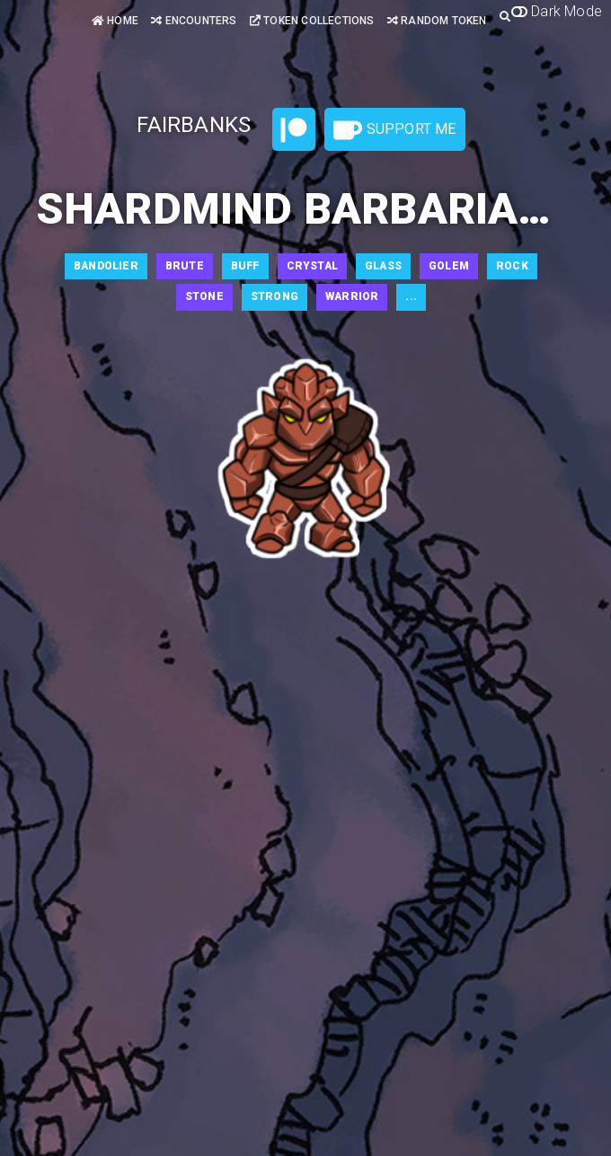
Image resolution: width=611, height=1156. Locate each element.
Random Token (437, 20)
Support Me (394, 130)
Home (115, 20)
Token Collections (312, 20)
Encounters (193, 20)
